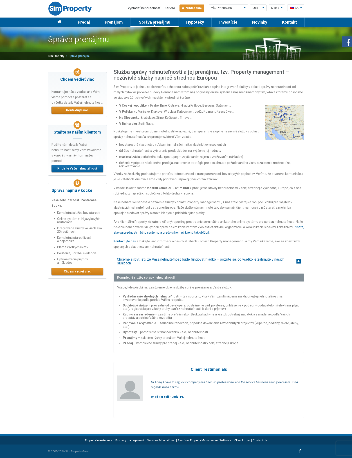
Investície (228, 22)
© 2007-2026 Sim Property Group (69, 451)
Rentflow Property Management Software (204, 440)
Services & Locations (161, 440)
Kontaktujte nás (77, 110)
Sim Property (56, 56)
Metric (276, 7)
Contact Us (260, 440)
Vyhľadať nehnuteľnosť (144, 8)
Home (59, 22)
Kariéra (170, 8)
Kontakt (289, 22)
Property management (129, 440)
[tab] (209, 261)
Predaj (84, 22)
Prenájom (114, 22)
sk (296, 7)
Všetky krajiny (228, 7)
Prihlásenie (192, 8)
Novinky (259, 22)
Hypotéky (195, 22)
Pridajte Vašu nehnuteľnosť (77, 168)
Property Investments (98, 440)
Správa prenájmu (154, 22)
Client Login (242, 440)
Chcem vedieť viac (77, 271)
